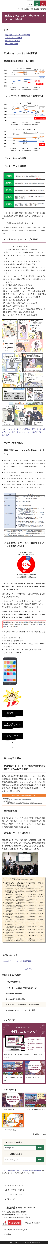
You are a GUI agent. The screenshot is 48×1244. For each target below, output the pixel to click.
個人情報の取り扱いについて (15, 1185)
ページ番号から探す (14, 1154)
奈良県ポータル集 (39, 1134)
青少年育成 (26, 1170)
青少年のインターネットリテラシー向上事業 (20, 1010)
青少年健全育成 (14, 982)
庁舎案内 (7, 1234)
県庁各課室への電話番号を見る (15, 1230)
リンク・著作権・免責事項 (14, 1190)
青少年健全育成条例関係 (14, 993)
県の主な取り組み (11, 44)
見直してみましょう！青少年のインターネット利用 (22, 1005)
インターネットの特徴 (13, 38)
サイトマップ (9, 1199)
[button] (30, 3)
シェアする (28, 969)
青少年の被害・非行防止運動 (15, 999)
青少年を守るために (12, 41)
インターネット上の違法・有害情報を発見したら (22, 988)
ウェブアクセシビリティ (14, 1194)
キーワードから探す (14, 1142)
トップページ (6, 1170)
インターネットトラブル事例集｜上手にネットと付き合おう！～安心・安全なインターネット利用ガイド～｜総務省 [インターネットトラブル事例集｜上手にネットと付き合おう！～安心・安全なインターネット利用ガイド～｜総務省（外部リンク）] (23, 432)
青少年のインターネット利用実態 (17, 35)
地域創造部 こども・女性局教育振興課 (18, 961)
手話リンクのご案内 (32, 1223)
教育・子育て (16, 1170)
